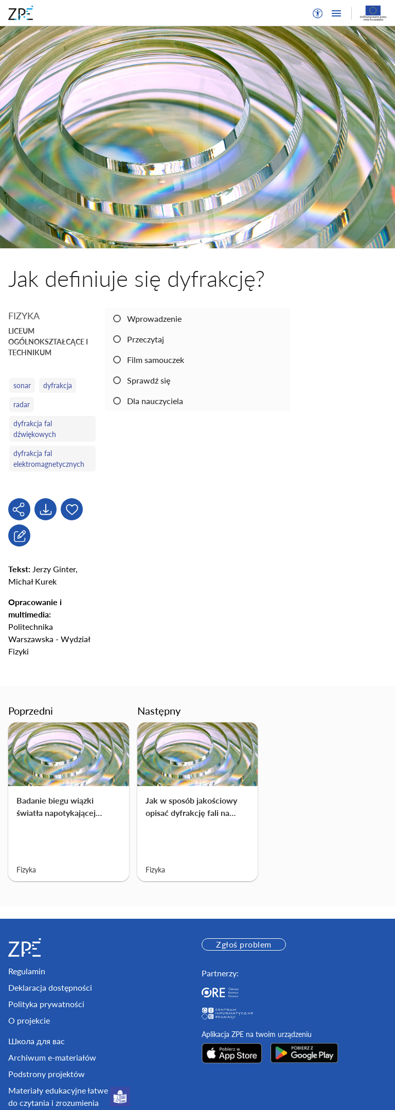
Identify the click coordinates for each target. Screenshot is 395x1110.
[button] (318, 13)
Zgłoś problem (243, 944)
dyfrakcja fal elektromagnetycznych (48, 458)
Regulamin (26, 971)
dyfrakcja (57, 385)
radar (21, 404)
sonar (22, 385)
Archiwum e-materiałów (52, 1057)
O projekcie (29, 1020)
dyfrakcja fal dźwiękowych (34, 429)
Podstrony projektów (46, 1074)
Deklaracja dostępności (50, 987)
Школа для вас (36, 1041)
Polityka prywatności (46, 1004)
